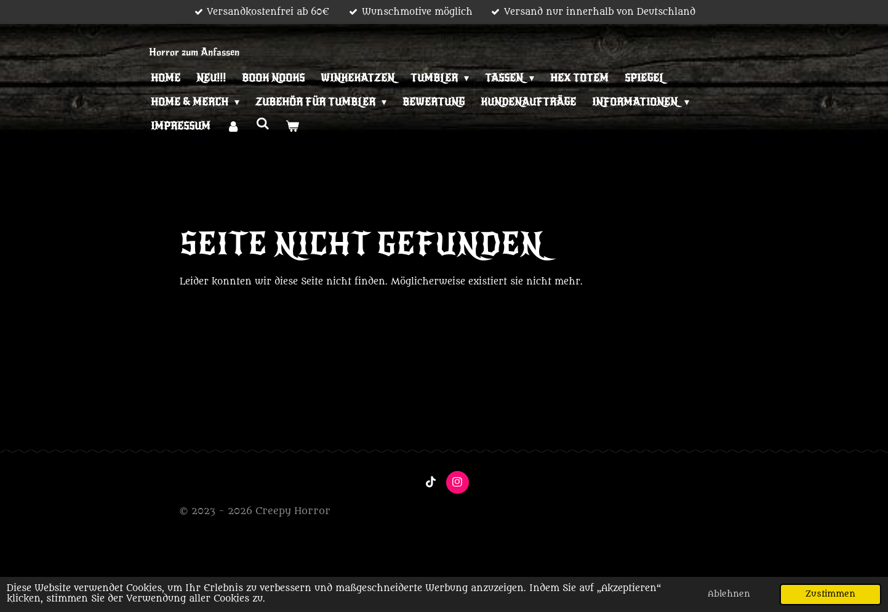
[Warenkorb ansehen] (292, 127)
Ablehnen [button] (729, 594)
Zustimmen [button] (830, 594)
